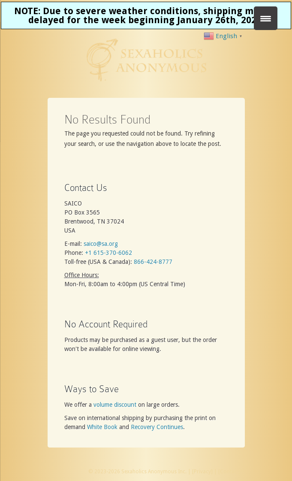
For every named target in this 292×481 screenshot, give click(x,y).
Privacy (202, 472)
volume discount (114, 404)
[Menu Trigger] (265, 18)
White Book (102, 427)
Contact (229, 472)
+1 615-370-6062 (108, 252)
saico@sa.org (101, 243)
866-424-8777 (153, 261)
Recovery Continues (157, 427)
